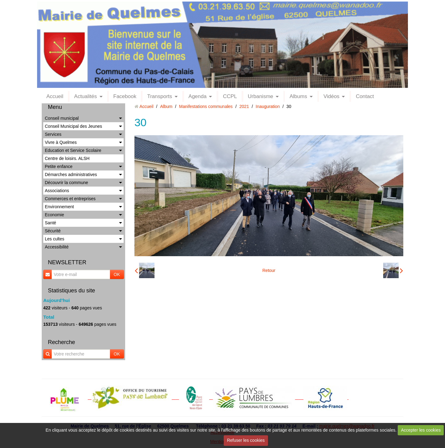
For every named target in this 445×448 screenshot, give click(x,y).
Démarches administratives (71, 174)
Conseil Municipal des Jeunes (73, 126)
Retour (268, 270)
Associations (57, 190)
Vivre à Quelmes (61, 142)
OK (117, 274)
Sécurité (53, 230)
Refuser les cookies (246, 440)
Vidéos (332, 96)
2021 (244, 106)
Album (166, 106)
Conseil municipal (62, 118)
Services (53, 134)
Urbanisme (260, 96)
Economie (54, 214)
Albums (298, 96)
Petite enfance (59, 166)
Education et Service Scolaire (73, 150)
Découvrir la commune (66, 182)
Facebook (125, 96)
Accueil (54, 96)
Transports (159, 96)
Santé (50, 222)
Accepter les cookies (421, 430)
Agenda (198, 96)
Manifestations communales (206, 106)
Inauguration (268, 106)
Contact (365, 96)
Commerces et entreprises (70, 198)
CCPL (230, 96)
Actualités (85, 96)
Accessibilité (57, 246)
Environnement (59, 206)
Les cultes (54, 238)
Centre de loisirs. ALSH (67, 158)
